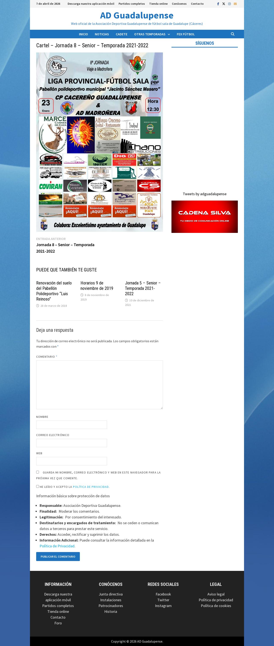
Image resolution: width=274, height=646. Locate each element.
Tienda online (158, 4)
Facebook (163, 594)
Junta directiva (111, 594)
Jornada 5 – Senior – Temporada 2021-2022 (143, 288)
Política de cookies (216, 605)
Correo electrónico (52, 435)
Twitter (163, 599)
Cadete (121, 34)
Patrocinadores (110, 605)
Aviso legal (216, 594)
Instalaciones (110, 599)
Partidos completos (132, 4)
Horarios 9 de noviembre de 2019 (96, 285)
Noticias (102, 34)
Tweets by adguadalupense (204, 193)
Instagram (163, 605)
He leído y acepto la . (73, 487)
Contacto (197, 4)
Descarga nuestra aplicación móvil (91, 4)
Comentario (47, 357)
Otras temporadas (149, 34)
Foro (58, 623)
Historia (110, 611)
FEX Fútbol (186, 34)
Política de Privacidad (91, 487)
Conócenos (179, 4)
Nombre (42, 417)
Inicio (83, 34)
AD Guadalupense (137, 15)
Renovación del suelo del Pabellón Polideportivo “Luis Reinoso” (54, 291)
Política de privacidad (216, 599)
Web (39, 453)
